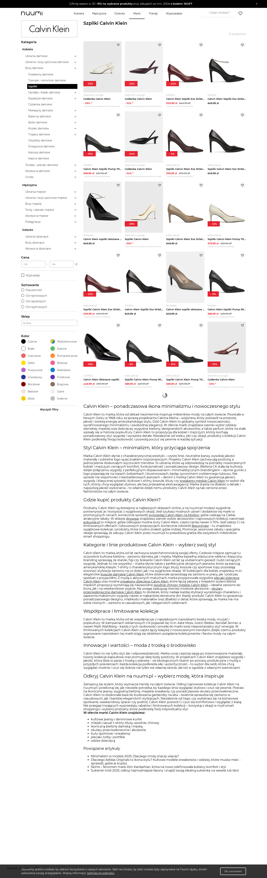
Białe (27, 348)
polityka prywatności (100, 873)
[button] (131, 4)
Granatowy (31, 377)
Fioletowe (60, 377)
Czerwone (31, 356)
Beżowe (29, 391)
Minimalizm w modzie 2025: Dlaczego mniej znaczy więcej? (135, 757)
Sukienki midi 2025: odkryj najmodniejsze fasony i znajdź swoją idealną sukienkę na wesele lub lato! (165, 771)
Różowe (58, 363)
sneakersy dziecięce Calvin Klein (144, 582)
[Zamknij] (257, 4)
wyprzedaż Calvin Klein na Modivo (174, 516)
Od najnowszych (34, 295)
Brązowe (59, 384)
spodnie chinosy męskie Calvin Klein (181, 585)
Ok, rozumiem (233, 871)
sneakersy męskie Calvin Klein (202, 481)
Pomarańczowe (63, 356)
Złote (27, 398)
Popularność (31, 290)
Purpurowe (31, 370)
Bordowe (30, 384)
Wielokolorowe (63, 341)
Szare (57, 391)
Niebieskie (60, 370)
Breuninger (200, 526)
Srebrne (58, 398)
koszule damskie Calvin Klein (122, 575)
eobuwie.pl (91, 523)
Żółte (27, 363)
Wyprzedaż (30, 275)
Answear (132, 519)
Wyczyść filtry (49, 409)
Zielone (58, 348)
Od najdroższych (34, 307)
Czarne (29, 341)
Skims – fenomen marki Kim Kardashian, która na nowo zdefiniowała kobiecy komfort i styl (158, 767)
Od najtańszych (33, 301)
